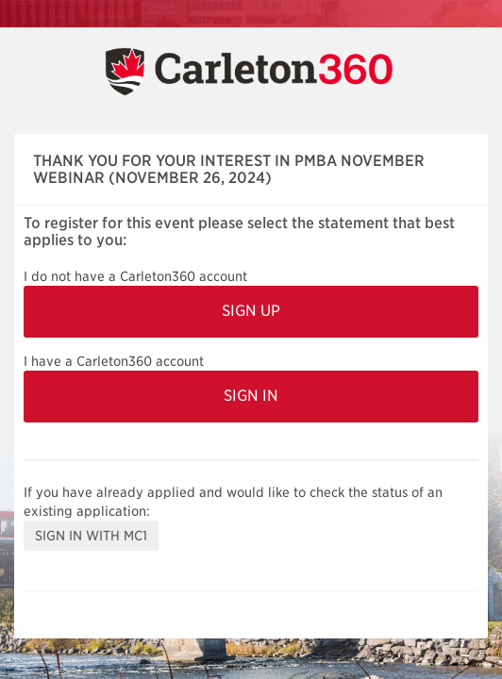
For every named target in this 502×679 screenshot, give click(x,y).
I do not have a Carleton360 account (135, 276)
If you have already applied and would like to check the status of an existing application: (233, 502)
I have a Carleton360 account (114, 361)
